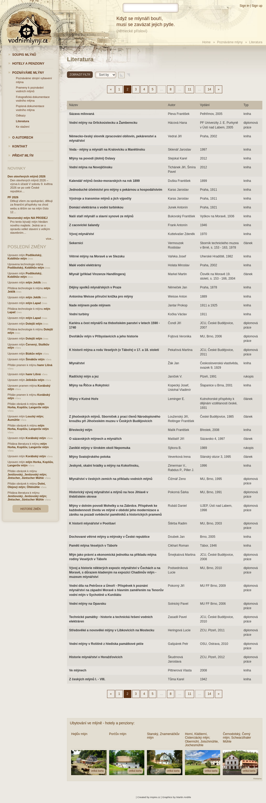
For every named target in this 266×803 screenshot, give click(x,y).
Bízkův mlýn (34, 353)
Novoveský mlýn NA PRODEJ (28, 217)
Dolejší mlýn (34, 323)
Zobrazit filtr (80, 74)
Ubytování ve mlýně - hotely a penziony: (102, 723)
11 (189, 89)
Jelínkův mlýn (35, 379)
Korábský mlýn (36, 438)
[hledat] (150, 8)
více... (49, 238)
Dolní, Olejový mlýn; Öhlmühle (27, 485)
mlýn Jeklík (33, 282)
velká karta (97, 770)
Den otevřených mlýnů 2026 (27, 176)
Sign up (257, 6)
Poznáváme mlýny (230, 42)
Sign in (244, 6)
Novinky (17, 168)
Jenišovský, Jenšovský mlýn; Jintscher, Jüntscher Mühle (27, 476)
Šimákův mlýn (35, 359)
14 (209, 89)
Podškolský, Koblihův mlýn (25, 257)
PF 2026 (13, 197)
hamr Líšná (44, 365)
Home (206, 42)
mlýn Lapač (33, 303)
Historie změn (30, 509)
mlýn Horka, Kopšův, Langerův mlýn (28, 405)
